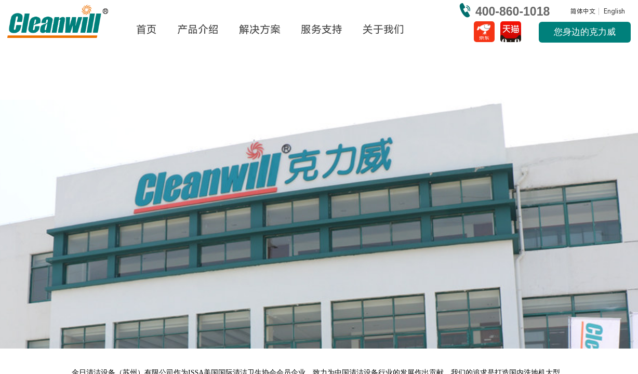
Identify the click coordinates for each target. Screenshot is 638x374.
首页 (146, 29)
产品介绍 (198, 29)
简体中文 (582, 11)
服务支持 (321, 29)
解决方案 (260, 29)
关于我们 (383, 29)
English (614, 11)
